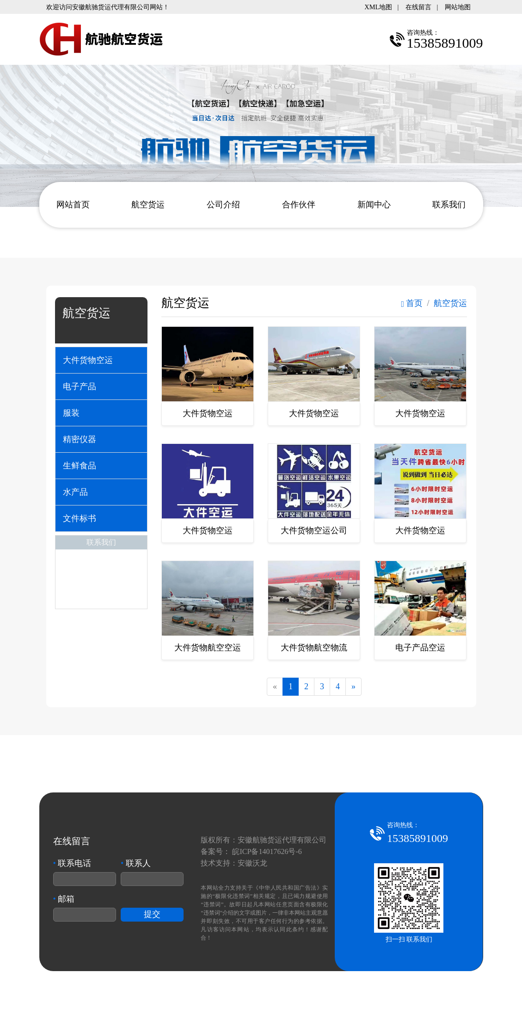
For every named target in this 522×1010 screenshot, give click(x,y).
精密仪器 (79, 439)
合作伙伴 (298, 204)
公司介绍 (223, 204)
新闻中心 (374, 204)
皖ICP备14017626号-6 (266, 851)
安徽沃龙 (252, 863)
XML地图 (378, 7)
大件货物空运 (88, 360)
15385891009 (417, 838)
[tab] (101, 360)
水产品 (75, 492)
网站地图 (458, 7)
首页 (412, 303)
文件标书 (79, 518)
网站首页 (73, 204)
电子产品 (79, 386)
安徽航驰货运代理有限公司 (282, 840)
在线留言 (418, 7)
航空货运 (148, 204)
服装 (71, 413)
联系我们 (449, 204)
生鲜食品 (79, 465)
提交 (152, 914)
